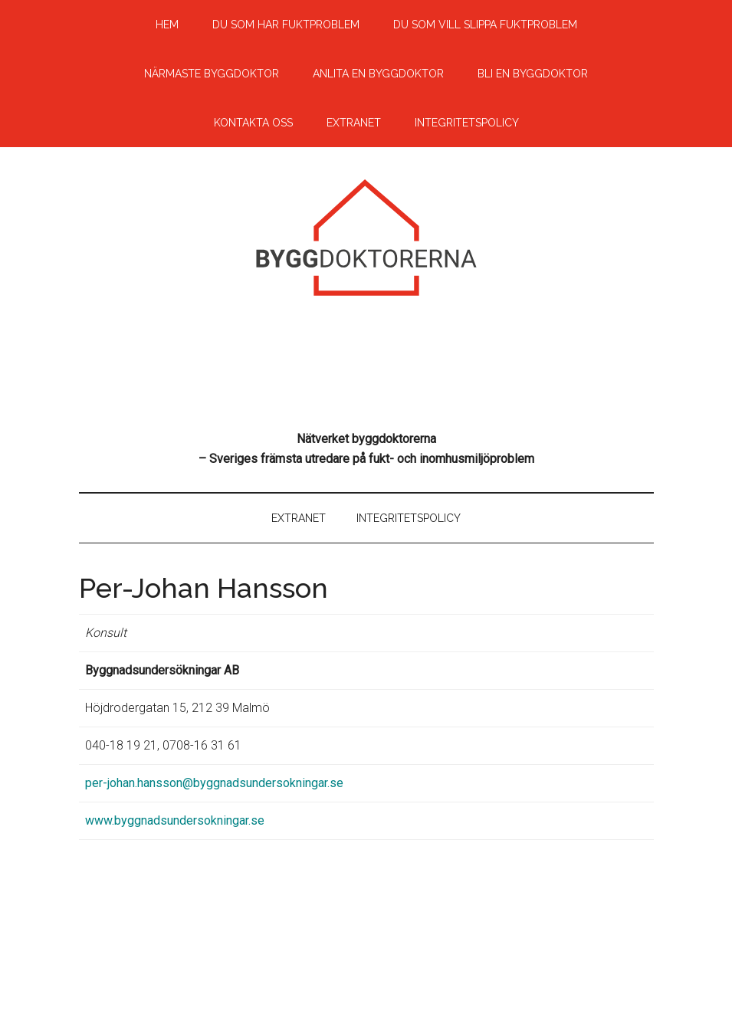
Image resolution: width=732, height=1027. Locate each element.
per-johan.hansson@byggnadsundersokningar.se (214, 783)
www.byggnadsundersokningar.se (174, 820)
